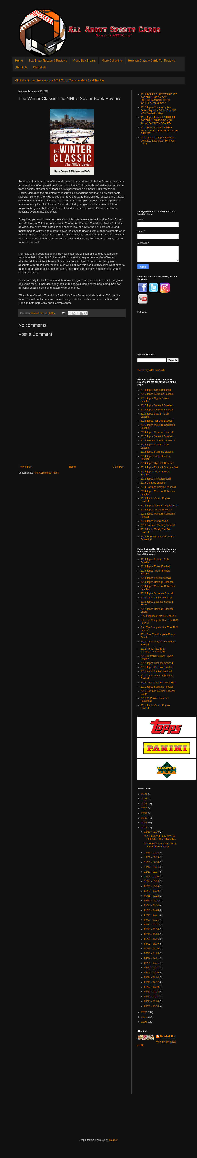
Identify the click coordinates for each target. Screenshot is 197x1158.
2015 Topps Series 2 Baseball (157, 405)
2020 (144, 794)
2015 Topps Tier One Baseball (157, 420)
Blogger (113, 1140)
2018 (144, 803)
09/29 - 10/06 (151, 886)
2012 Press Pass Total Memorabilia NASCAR (153, 650)
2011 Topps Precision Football (157, 667)
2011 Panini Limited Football (156, 671)
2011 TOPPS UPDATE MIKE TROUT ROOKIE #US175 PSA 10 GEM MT (159, 130)
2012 (144, 1012)
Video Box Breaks (84, 60)
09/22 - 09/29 (151, 891)
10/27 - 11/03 (151, 881)
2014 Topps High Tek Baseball (157, 463)
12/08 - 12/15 (151, 857)
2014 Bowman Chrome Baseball (158, 487)
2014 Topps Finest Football (155, 566)
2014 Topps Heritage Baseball (157, 582)
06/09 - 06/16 (151, 939)
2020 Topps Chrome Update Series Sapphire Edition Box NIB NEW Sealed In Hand (158, 110)
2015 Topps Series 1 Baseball (157, 436)
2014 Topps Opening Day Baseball (160, 505)
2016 (144, 813)
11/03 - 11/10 (151, 876)
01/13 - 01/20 (151, 1001)
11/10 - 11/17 (151, 871)
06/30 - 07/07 (151, 924)
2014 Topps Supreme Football (157, 432)
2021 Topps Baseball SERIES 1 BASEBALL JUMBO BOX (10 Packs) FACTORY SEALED (158, 120)
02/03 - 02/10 (151, 987)
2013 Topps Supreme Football (157, 593)
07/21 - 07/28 (151, 910)
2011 (144, 1016)
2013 (144, 827)
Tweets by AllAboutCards (151, 370)
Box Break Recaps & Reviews (48, 60)
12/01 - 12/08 (151, 862)
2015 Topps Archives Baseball (157, 409)
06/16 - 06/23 (151, 934)
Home (19, 60)
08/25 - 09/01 (151, 900)
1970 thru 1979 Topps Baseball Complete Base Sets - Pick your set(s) (158, 140)
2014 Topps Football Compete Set (159, 467)
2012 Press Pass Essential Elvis (158, 682)
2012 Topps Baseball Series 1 (157, 663)
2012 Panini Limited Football (156, 597)
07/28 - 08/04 (151, 905)
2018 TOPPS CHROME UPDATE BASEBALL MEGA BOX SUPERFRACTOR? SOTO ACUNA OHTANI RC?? (159, 99)
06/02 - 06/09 (151, 943)
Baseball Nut (167, 1036)
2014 (144, 822)
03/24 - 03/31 (151, 963)
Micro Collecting (112, 60)
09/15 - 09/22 (151, 895)
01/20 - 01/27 (151, 996)
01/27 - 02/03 (151, 991)
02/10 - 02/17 (151, 982)
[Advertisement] (72, 444)
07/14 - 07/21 (151, 915)
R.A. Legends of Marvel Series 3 (158, 615)
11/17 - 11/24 (151, 867)
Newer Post (25, 466)
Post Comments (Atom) (46, 472)
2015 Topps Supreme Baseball (157, 394)
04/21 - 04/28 (151, 953)
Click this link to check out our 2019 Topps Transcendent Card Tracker (59, 80)
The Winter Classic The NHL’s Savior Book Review (160, 845)
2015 (144, 818)
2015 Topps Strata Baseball (156, 389)
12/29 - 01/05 (151, 831)
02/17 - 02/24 (151, 977)
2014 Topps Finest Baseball (156, 478)
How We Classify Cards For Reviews (151, 60)
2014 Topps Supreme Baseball (157, 451)
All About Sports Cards (26, 14)
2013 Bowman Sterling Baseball (158, 525)
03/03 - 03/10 (151, 972)
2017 (144, 808)
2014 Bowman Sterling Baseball (158, 440)
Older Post (118, 466)
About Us (21, 67)
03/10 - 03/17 (151, 967)
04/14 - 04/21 (151, 958)
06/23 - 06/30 (151, 929)
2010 (144, 1021)
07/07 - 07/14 (151, 919)
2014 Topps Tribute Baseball (156, 509)
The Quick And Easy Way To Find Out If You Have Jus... (160, 837)
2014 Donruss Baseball (153, 482)
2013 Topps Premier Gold (154, 521)
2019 (144, 798)
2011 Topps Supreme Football (157, 686)
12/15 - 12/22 (151, 852)
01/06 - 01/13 (151, 1006)
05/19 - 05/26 (151, 948)
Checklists (39, 67)
